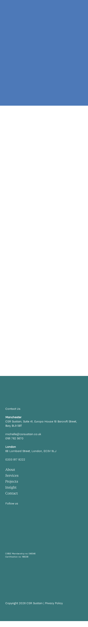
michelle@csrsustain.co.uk (23, 434)
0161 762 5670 (14, 438)
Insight (11, 487)
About (10, 470)
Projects (11, 481)
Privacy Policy (54, 603)
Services (12, 476)
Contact (11, 493)
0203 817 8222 (15, 459)
